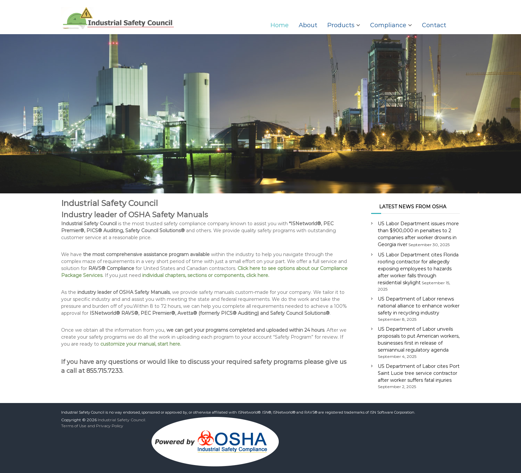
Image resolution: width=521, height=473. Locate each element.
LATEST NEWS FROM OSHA (412, 207)
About (308, 25)
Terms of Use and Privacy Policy (92, 425)
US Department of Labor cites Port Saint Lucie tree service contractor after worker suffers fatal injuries (419, 373)
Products (341, 25)
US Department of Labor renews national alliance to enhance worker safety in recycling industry (419, 306)
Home (279, 25)
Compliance (388, 25)
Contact (434, 25)
